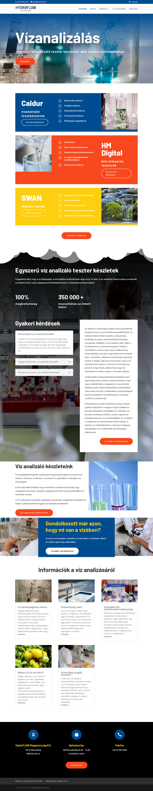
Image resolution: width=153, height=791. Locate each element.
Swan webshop (34, 213)
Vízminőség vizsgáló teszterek (71, 673)
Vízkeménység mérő (71, 607)
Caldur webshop (35, 122)
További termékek (76, 236)
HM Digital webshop (111, 173)
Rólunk (93, 9)
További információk (116, 441)
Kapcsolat (133, 9)
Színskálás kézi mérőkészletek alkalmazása (118, 608)
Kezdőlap (83, 9)
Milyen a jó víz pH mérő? (31, 672)
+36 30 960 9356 (23, 2)
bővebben (22, 634)
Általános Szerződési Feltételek (28, 781)
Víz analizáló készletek (34, 513)
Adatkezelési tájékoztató (56, 781)
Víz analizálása (119, 9)
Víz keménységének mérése (32, 607)
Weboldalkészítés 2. (40, 788)
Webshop (103, 9)
